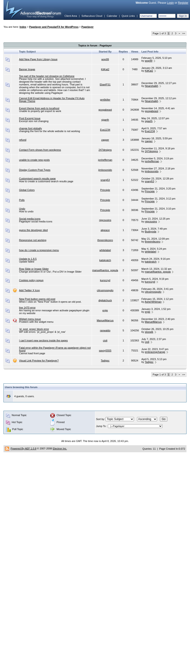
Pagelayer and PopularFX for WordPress (53, 26)
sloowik (149, 331)
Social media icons (30, 218)
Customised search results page (37, 178)
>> (183, 33)
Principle (105, 190)
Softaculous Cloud (91, 15)
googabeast (105, 109)
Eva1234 (105, 129)
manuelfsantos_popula (105, 270)
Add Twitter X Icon (29, 290)
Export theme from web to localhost (39, 108)
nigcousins (105, 220)
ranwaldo (105, 330)
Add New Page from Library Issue (38, 59)
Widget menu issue (30, 319)
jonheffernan (105, 159)
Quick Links (128, 15)
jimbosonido (105, 169)
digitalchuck (105, 300)
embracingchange (155, 352)
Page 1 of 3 (159, 33)
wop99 (105, 59)
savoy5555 (105, 350)
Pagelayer (87, 26)
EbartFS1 (105, 84)
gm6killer (105, 99)
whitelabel (105, 250)
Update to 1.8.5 (28, 258)
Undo (22, 208)
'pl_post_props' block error (34, 329)
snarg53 (105, 180)
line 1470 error (27, 307)
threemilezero (105, 240)
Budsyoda (150, 231)
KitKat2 (105, 69)
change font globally (30, 128)
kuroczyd (105, 280)
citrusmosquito (105, 290)
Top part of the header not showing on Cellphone (46, 76)
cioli (105, 340)
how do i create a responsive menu (39, 250)
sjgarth (105, 119)
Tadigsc (105, 360)
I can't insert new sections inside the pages (43, 340)
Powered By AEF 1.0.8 (23, 448)
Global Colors (27, 190)
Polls (22, 200)
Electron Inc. (60, 448)
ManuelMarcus (105, 320)
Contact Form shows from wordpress (40, 149)
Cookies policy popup (31, 280)
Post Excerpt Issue (30, 118)
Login (170, 2)
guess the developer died (33, 230)
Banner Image (27, 69)
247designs (105, 149)
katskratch (105, 260)
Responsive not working (32, 240)
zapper (105, 139)
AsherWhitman (153, 301)
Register (183, 2)
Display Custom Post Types (34, 169)
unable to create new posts (34, 159)
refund (22, 139)
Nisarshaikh (151, 85)
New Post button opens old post (37, 299)
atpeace (105, 230)
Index (23, 26)
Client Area (70, 15)
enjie (105, 310)
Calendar (112, 15)
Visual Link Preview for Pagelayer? (39, 360)
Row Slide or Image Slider (34, 268)
